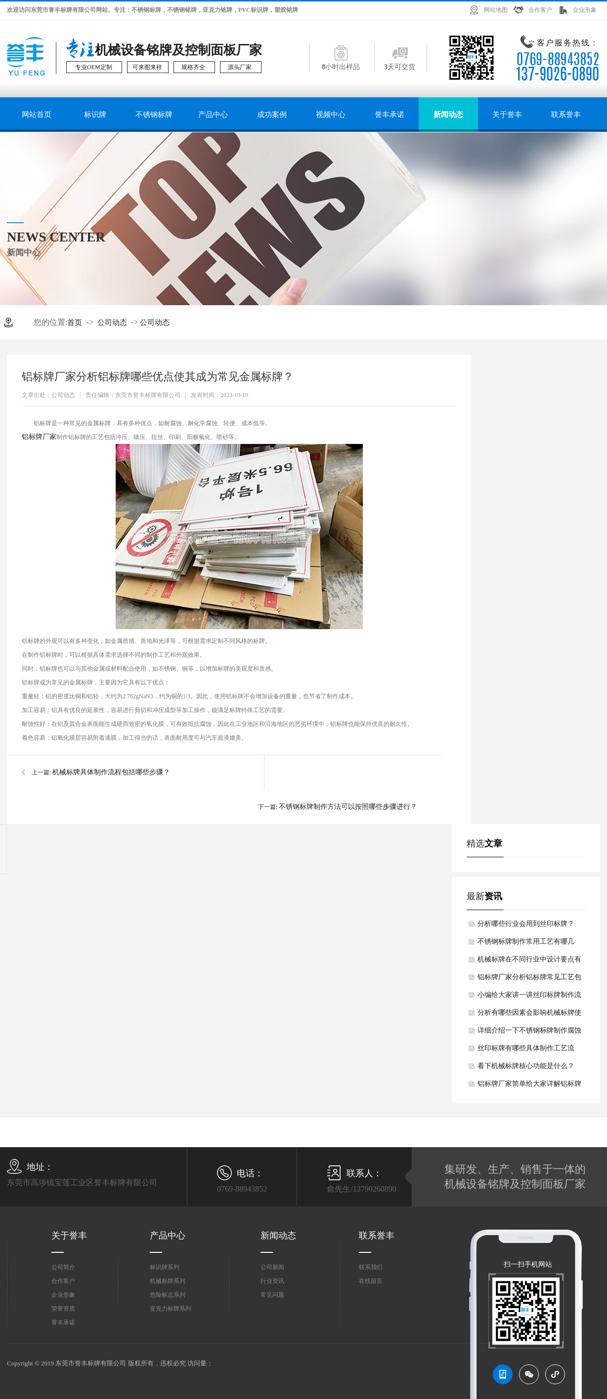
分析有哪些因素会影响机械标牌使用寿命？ (529, 1015)
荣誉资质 (63, 1308)
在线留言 (371, 1281)
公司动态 (112, 322)
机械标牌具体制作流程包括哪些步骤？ (111, 772)
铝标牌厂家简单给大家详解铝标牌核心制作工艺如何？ (529, 1086)
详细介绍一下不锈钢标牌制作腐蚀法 (529, 1033)
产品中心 (213, 115)
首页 (74, 322)
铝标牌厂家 (39, 436)
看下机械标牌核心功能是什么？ (525, 1066)
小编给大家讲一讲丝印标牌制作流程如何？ (529, 997)
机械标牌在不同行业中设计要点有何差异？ (529, 962)
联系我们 (371, 1267)
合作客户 (540, 9)
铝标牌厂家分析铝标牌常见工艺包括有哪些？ (529, 979)
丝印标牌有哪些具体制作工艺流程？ (525, 1050)
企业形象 (585, 9)
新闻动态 (448, 115)
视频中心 (331, 115)
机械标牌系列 (167, 1281)
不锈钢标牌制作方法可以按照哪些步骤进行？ (348, 806)
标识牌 (95, 115)
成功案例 (272, 115)
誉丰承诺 (389, 115)
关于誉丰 (507, 115)
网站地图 (496, 9)
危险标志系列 (167, 1294)
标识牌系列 (164, 1267)
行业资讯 (272, 1281)
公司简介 (63, 1267)
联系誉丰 (566, 115)
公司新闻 (272, 1267)
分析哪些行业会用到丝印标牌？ (525, 923)
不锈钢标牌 (154, 115)
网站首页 (36, 115)
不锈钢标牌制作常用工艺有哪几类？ (525, 944)
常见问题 (272, 1294)
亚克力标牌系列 (170, 1308)
